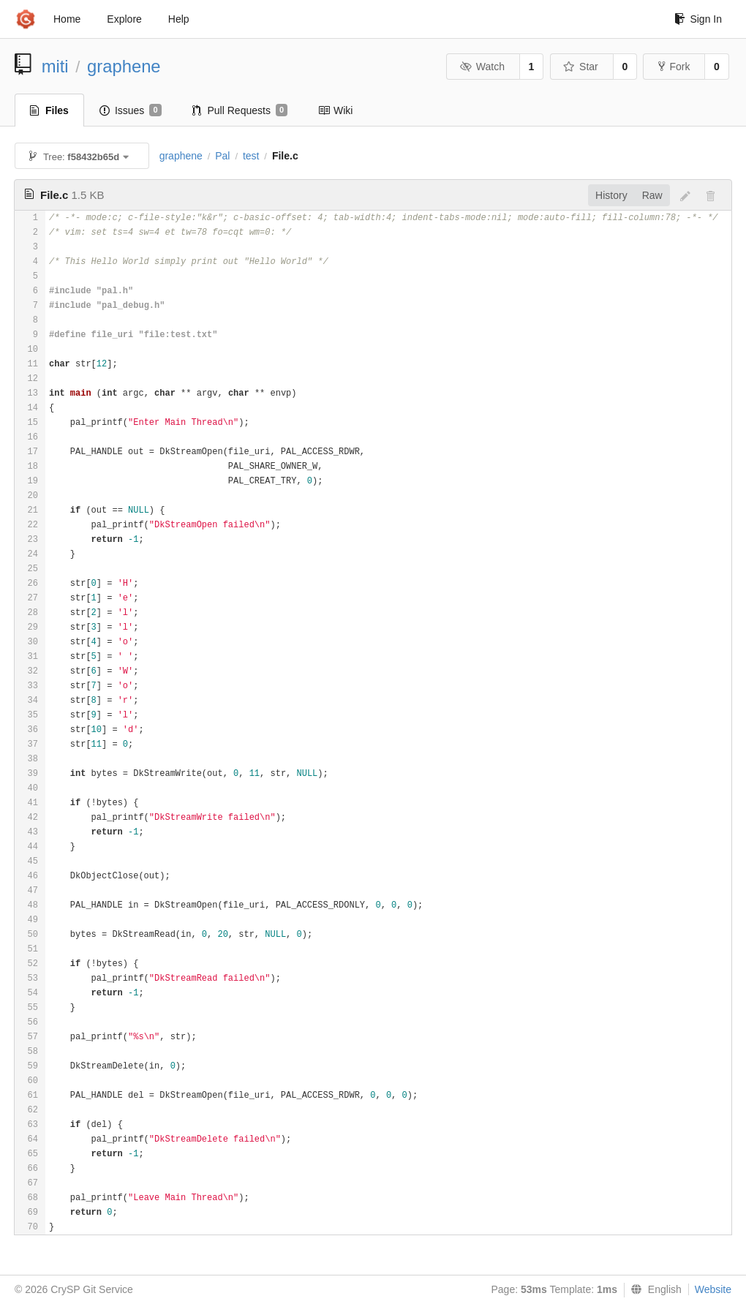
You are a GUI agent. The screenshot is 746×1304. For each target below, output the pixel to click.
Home (66, 19)
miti (55, 66)
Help (178, 19)
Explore (124, 19)
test (251, 156)
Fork (674, 66)
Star (580, 66)
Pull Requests (240, 110)
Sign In (698, 19)
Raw (652, 195)
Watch (482, 66)
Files (49, 110)
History (611, 195)
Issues (130, 110)
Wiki (335, 110)
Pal (222, 156)
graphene (124, 66)
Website (713, 1289)
